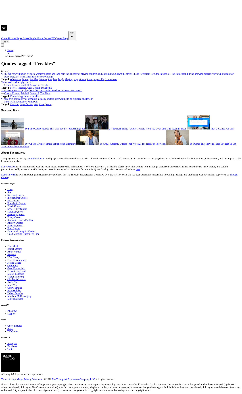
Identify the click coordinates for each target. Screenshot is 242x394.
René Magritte (11, 76)
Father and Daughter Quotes (21, 231)
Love (10, 189)
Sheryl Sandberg (15, 276)
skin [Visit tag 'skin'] (36, 104)
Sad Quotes (13, 200)
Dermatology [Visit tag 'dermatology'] (16, 96)
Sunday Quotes (14, 225)
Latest (26, 38)
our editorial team (35, 158)
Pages (20, 38)
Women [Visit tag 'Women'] (43, 79)
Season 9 (34, 85)
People (33, 38)
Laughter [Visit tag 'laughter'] (52, 79)
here (138, 169)
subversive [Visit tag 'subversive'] (15, 79)
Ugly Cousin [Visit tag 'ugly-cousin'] (33, 87)
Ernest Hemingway (16, 260)
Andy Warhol (14, 251)
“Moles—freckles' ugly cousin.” (17, 82)
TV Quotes (57, 38)
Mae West (12, 285)
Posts (10, 328)
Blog (65, 38)
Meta (19, 379)
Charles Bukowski (16, 279)
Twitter (11, 349)
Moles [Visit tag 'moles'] (13, 87)
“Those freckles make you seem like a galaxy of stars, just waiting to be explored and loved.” (47, 99)
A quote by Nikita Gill (27, 101)
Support (11, 313)
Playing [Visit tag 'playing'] (68, 79)
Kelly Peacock (8, 166)
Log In (5, 42)
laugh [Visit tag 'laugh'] (61, 79)
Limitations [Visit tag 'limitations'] (111, 79)
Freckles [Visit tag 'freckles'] (34, 79)
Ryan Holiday (14, 290)
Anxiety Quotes (15, 222)
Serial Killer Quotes (17, 209)
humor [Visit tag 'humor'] (25, 79)
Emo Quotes (13, 228)
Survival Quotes (15, 211)
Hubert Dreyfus (15, 293)
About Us (12, 311)
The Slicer (45, 85)
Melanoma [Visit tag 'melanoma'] (46, 87)
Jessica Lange (14, 262)
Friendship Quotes (16, 203)
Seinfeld (25, 85)
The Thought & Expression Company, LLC (73, 379)
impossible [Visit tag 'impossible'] (99, 79)
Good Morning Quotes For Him (23, 234)
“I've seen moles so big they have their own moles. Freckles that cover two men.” (41, 90)
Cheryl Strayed (14, 287)
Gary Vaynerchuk (16, 268)
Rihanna (11, 254)
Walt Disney (13, 257)
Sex (9, 192)
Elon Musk (12, 246)
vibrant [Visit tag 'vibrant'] (82, 79)
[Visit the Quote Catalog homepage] (4, 29)
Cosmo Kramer (11, 85)
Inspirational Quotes (17, 197)
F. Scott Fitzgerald (16, 271)
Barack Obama (14, 249)
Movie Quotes (44, 38)
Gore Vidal (12, 265)
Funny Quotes (14, 217)
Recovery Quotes (16, 214)
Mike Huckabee (15, 299)
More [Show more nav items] (72, 35)
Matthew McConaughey (19, 296)
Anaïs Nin (12, 282)
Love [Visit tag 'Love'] (89, 79)
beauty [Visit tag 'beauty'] (49, 104)
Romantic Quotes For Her (20, 220)
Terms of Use (8, 379)
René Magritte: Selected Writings (36, 76)
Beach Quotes (14, 206)
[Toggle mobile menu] (2, 45)
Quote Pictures (9, 38)
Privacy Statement (33, 379)
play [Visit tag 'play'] (76, 79)
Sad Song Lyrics (15, 195)
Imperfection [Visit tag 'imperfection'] (26, 104)
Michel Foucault (15, 274)
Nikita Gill (9, 101)
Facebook (12, 346)
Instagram (12, 343)
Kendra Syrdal (8, 174)
